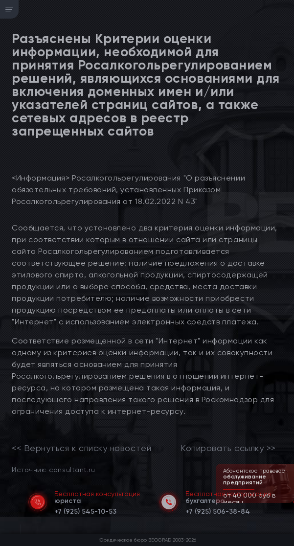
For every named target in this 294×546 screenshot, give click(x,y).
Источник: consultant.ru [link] (53, 469)
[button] (288, 502)
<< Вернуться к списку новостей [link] (81, 448)
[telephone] (85, 509)
